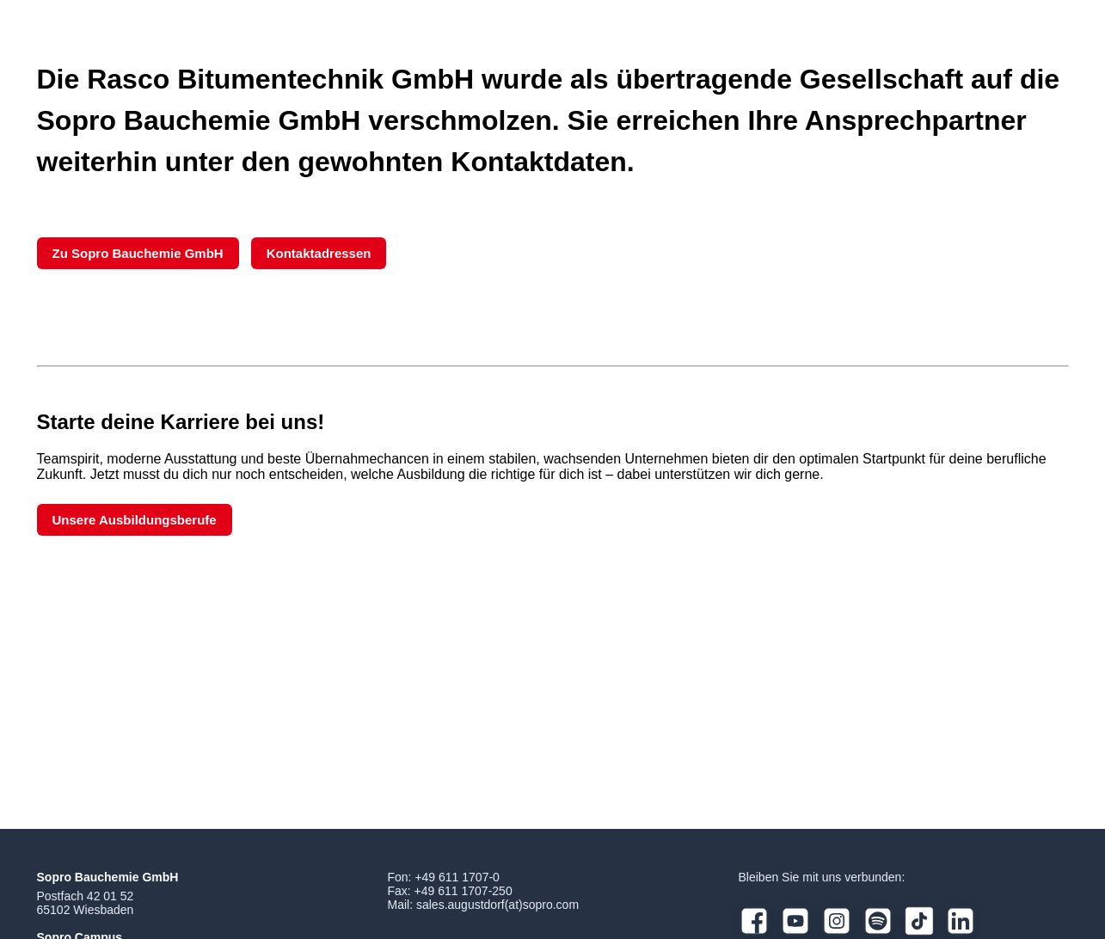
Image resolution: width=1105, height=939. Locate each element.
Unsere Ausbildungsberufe (134, 519)
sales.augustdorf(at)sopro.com (497, 904)
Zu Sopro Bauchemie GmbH (138, 253)
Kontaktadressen (319, 253)
